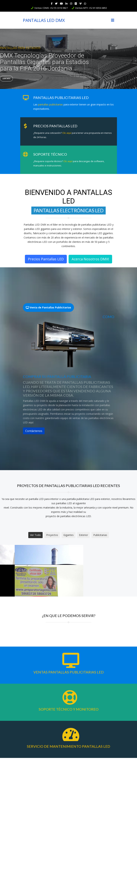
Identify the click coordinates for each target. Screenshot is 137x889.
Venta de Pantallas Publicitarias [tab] (48, 307)
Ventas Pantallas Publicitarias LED (68, 803)
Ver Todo (35, 535)
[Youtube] (61, 3)
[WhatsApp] (85, 3)
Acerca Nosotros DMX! (90, 259)
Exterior (83, 535)
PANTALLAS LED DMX (44, 20)
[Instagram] (71, 3)
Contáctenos (33, 431)
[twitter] (56, 3)
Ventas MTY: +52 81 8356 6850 (91, 8)
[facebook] (51, 3)
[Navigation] (112, 20)
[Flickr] (76, 3)
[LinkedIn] (66, 3)
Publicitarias (100, 535)
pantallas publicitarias (50, 104)
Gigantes (68, 535)
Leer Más (6, 78)
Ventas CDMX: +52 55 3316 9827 (51, 8)
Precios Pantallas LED (46, 259)
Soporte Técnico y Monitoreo (68, 840)
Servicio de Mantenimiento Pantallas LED (68, 877)
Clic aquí (66, 132)
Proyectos (52, 535)
